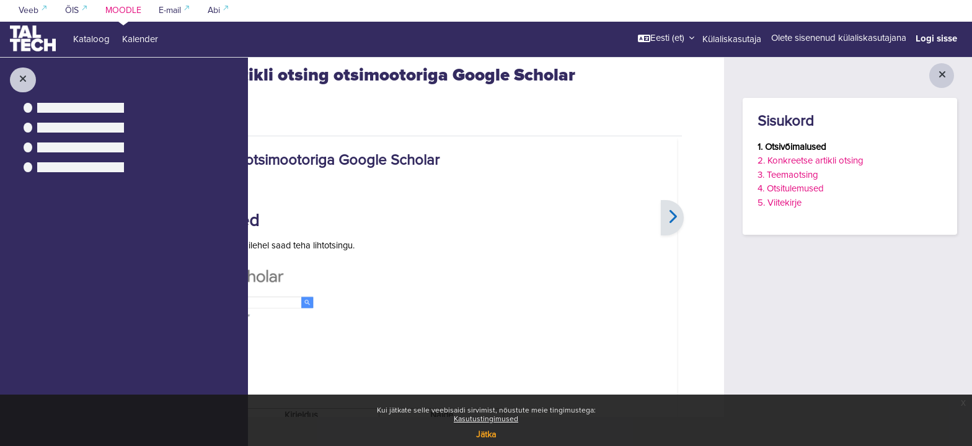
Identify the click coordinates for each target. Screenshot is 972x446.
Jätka (486, 435)
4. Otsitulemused (791, 188)
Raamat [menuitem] (303, 164)
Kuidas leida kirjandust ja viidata (345, 73)
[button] (666, 38)
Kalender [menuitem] (140, 39)
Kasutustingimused (486, 419)
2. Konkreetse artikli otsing (811, 160)
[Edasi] (689, 266)
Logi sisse (936, 38)
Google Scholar (387, 295)
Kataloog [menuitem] (91, 39)
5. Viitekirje (780, 203)
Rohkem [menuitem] (354, 163)
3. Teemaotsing (788, 175)
